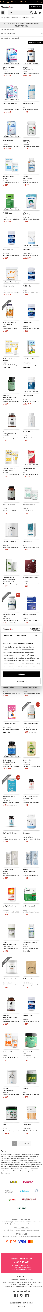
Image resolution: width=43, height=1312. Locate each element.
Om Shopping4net (35, 1287)
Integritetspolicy (26, 1285)
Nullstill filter (35, 42)
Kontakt (27, 1282)
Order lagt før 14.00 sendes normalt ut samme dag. (21, 1229)
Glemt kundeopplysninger (13, 1282)
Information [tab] (21, 635)
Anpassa (22, 681)
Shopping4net (5, 18)
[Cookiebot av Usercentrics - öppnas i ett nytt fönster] (30, 629)
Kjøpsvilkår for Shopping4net (15, 1287)
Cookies (14, 1285)
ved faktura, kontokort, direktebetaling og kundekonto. (21, 1235)
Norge (21, 1306)
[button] (40, 12)
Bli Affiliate (37, 1282)
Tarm (32, 18)
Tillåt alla (21, 674)
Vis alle (26, 1144)
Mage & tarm (25, 18)
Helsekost (15, 18)
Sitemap (30, 1303)
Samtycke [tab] (8, 635)
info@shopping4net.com (21, 1270)
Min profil (15, 1280)
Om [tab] (35, 635)
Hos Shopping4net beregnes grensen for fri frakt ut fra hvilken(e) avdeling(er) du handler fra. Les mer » (21, 1222)
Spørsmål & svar (26, 1280)
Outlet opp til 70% (8, 2)
